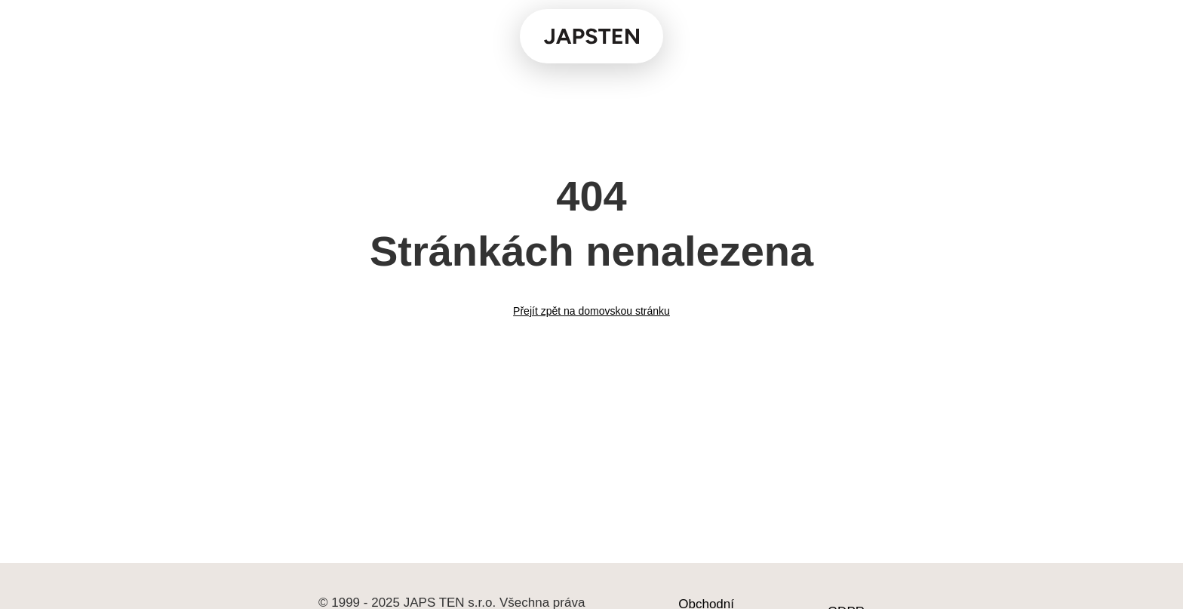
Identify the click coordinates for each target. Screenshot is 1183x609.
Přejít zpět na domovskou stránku (591, 311)
